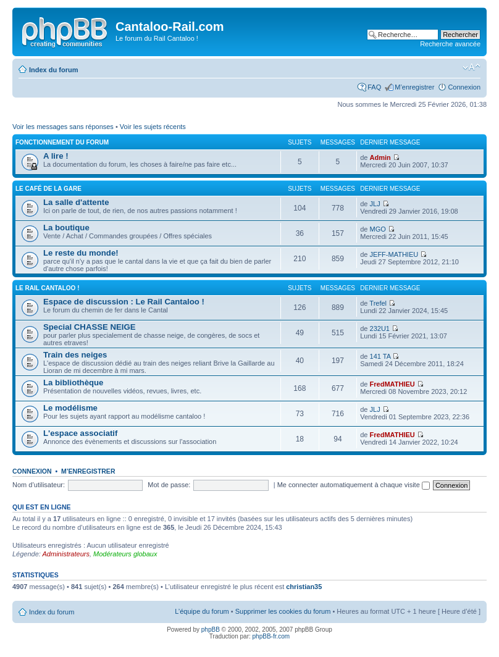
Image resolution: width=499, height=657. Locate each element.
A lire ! (56, 156)
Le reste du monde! (81, 252)
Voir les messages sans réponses (63, 126)
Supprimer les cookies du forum (283, 611)
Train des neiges (75, 354)
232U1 (380, 328)
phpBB (210, 629)
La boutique (66, 227)
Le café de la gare (48, 188)
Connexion (464, 87)
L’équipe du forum (202, 611)
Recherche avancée (450, 44)
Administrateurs (66, 554)
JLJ (375, 203)
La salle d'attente (76, 202)
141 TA (380, 356)
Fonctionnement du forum (62, 142)
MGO (378, 229)
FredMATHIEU (392, 384)
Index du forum (53, 69)
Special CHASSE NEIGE (89, 327)
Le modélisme (70, 407)
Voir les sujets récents (153, 126)
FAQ (374, 87)
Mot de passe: (169, 484)
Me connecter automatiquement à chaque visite (353, 484)
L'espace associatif (80, 433)
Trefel (378, 303)
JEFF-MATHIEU (394, 254)
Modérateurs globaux (125, 554)
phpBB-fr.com (271, 636)
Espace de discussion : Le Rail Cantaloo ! (123, 301)
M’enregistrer (414, 87)
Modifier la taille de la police (471, 67)
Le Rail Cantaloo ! (47, 288)
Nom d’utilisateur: (38, 484)
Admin (380, 157)
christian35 (304, 586)
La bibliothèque (73, 382)
